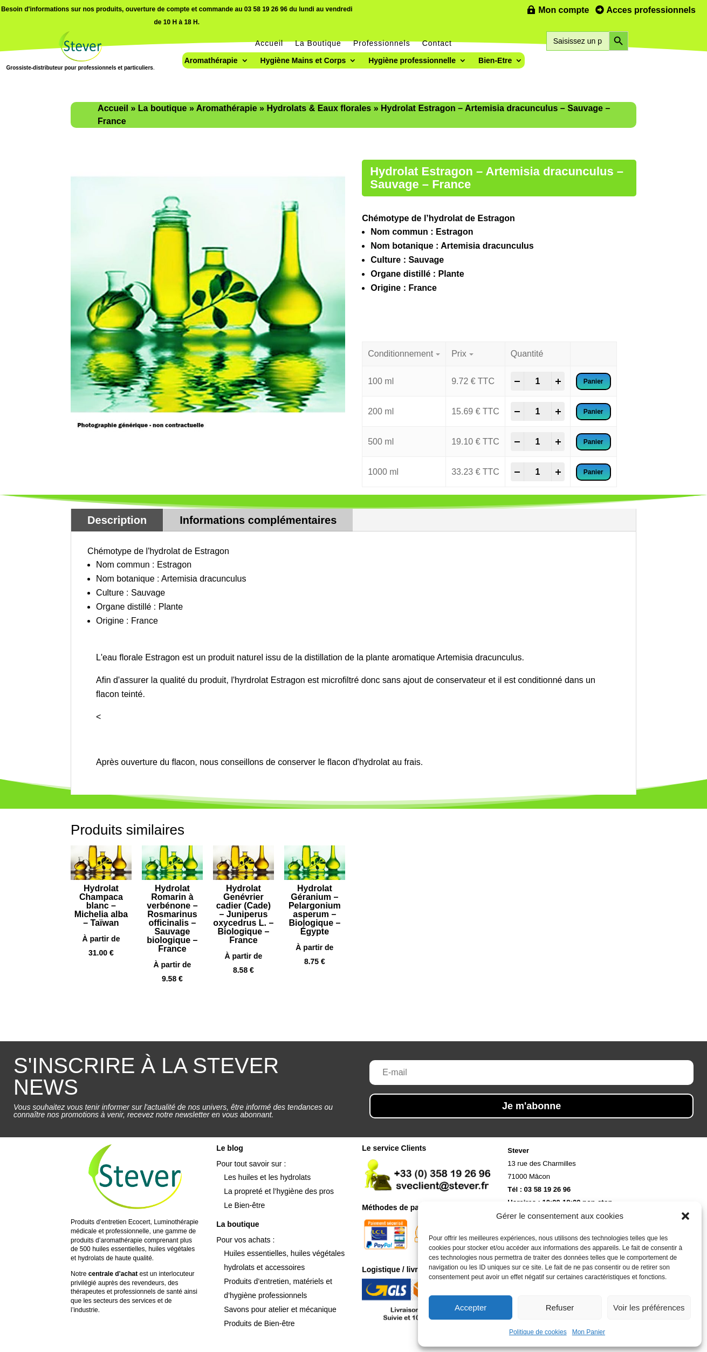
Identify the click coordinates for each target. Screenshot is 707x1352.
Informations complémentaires (258, 520)
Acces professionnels (651, 10)
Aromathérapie (211, 61)
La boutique (162, 108)
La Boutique (318, 43)
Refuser (560, 1307)
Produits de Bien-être (259, 1323)
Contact (437, 43)
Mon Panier (588, 1332)
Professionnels (381, 43)
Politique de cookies (538, 1332)
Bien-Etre (495, 61)
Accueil (269, 43)
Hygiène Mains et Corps (303, 61)
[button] (685, 1216)
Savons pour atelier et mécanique (280, 1309)
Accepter (470, 1307)
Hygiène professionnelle (412, 61)
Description (117, 520)
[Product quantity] (537, 381)
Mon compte (563, 10)
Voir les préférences (649, 1307)
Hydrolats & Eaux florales (318, 108)
